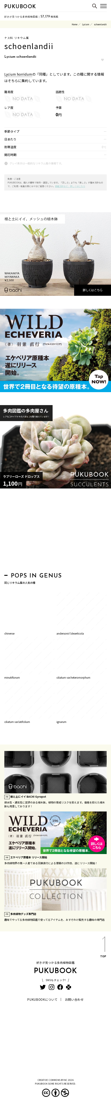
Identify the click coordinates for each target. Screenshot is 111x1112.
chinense (9, 633)
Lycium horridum (18, 74)
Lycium (85, 24)
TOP (103, 948)
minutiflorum (12, 677)
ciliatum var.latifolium (17, 722)
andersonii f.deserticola (70, 633)
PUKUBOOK (20, 7)
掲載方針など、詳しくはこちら (70, 186)
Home (74, 24)
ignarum (61, 722)
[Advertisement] (55, 531)
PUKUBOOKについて (42, 999)
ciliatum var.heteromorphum (73, 677)
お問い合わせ (74, 999)
